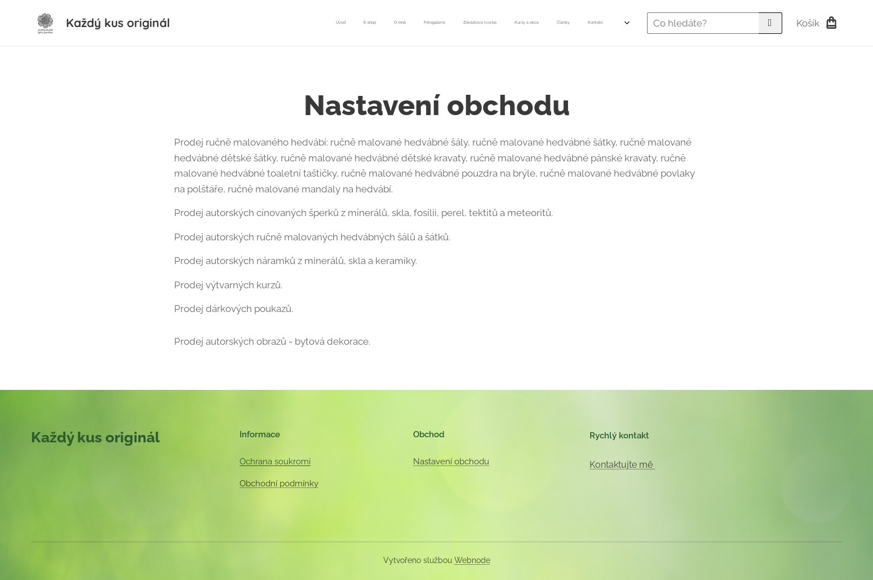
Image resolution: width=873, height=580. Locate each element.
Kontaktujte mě (621, 464)
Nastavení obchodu (451, 461)
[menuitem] (485, 23)
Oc (245, 461)
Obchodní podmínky (279, 483)
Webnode (472, 560)
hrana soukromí (280, 461)
